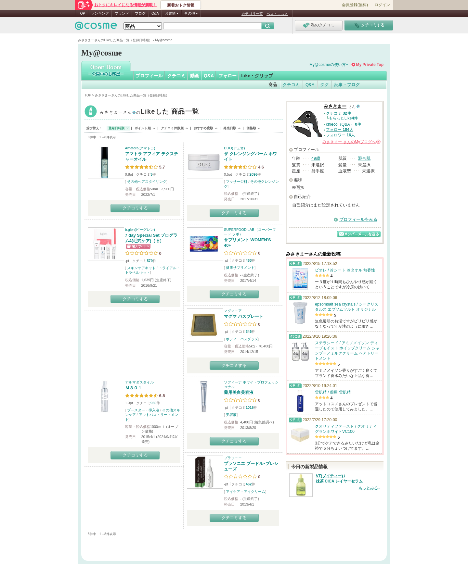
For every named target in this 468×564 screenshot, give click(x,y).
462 (249, 484)
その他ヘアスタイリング (146, 181)
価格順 (251, 128)
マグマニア (233, 311)
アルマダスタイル (139, 382)
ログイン (382, 5)
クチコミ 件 (338, 113)
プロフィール (149, 75)
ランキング (100, 13)
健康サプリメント (240, 267)
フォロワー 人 (340, 135)
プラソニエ (233, 458)
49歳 (315, 158)
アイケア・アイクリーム (245, 492)
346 (249, 331)
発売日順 (229, 128)
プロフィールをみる (358, 219)
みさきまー (149, 112)
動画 (194, 75)
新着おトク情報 (180, 5)
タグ (324, 84)
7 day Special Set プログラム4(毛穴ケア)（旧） (151, 238)
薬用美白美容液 (239, 392)
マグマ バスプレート (243, 316)
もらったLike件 (343, 118)
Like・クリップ (257, 75)
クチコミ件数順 (172, 128)
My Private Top (370, 64)
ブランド (122, 13)
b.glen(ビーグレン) (140, 230)
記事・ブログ (347, 84)
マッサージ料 (236, 181)
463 (249, 260)
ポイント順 (143, 128)
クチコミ (176, 75)
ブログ (140, 13)
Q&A (155, 13)
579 (149, 261)
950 (153, 403)
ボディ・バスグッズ (242, 339)
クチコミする (135, 208)
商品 (272, 84)
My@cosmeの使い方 (327, 64)
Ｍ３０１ (133, 387)
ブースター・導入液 (143, 410)
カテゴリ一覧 (252, 14)
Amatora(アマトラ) (140, 148)
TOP (81, 13)
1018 (250, 407)
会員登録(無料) (355, 5)
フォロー (227, 75)
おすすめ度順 (203, 128)
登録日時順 (116, 128)
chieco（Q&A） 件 (343, 124)
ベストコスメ (277, 14)
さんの (351, 142)
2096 (253, 174)
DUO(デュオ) (234, 148)
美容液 (231, 415)
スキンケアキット (141, 268)
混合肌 (364, 158)
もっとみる (368, 488)
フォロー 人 (339, 129)
